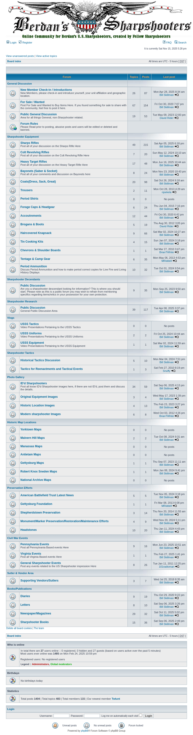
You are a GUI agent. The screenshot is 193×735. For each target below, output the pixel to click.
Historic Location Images (37, 405)
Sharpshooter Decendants (23, 279)
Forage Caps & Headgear (37, 207)
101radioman (166, 566)
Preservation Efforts (19, 487)
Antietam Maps (30, 454)
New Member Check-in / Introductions (46, 90)
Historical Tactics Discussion (40, 360)
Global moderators (61, 664)
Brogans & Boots (32, 224)
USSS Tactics (29, 324)
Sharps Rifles (29, 143)
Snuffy (166, 370)
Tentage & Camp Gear (35, 259)
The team (39, 628)
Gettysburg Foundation (36, 504)
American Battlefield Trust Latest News (47, 495)
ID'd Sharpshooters (33, 383)
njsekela (166, 192)
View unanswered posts (20, 56)
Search (181, 42)
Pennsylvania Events (34, 544)
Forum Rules (29, 123)
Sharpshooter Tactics (20, 352)
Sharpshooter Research (22, 301)
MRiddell (167, 260)
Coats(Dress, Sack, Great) (38, 181)
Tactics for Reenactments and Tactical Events (51, 369)
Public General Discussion (38, 114)
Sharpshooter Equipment (23, 136)
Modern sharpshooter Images (40, 414)
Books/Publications (19, 588)
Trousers (26, 190)
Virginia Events (30, 553)
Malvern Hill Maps (32, 438)
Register (25, 42)
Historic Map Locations (21, 422)
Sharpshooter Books (34, 622)
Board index (14, 61)
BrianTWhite (166, 252)
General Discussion (19, 83)
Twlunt (116, 698)
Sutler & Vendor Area (20, 573)
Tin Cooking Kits (31, 241)
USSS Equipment (32, 342)
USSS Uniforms (31, 333)
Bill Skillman (166, 94)
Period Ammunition (33, 266)
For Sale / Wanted (32, 102)
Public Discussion (32, 285)
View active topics (46, 56)
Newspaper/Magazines (35, 613)
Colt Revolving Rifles (34, 152)
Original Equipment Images (39, 396)
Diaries (25, 596)
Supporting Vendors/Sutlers (39, 580)
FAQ (167, 42)
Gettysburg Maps (32, 463)
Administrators (40, 664)
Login (11, 42)
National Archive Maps (35, 480)
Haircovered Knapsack (35, 233)
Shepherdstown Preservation (40, 512)
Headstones (28, 530)
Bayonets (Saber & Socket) (38, 171)
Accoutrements (30, 215)
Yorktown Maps (31, 429)
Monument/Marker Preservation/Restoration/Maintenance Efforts (64, 521)
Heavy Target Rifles (33, 161)
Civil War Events (17, 538)
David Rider (166, 117)
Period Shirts (29, 198)
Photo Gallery (15, 377)
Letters (25, 604)
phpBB (84, 730)
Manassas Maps (31, 446)
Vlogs (10, 317)
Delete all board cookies (19, 628)
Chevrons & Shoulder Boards (40, 250)
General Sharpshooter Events (40, 563)
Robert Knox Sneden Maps (38, 471)
